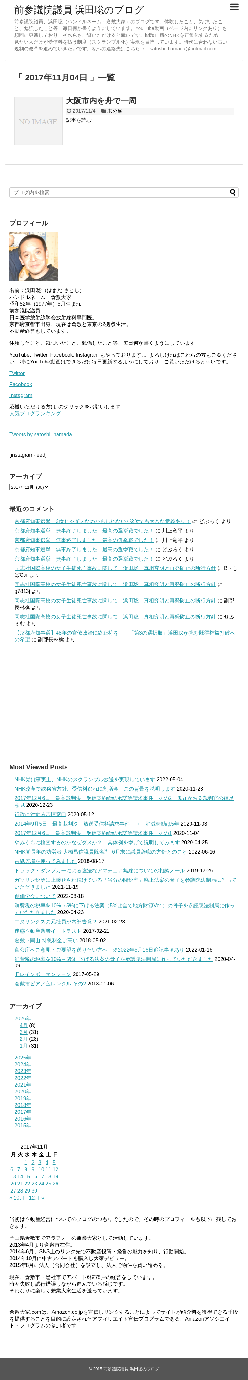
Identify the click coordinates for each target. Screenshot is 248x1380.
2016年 (23, 1119)
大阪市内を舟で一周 (101, 100)
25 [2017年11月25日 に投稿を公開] (48, 1183)
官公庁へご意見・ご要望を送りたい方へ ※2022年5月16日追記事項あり (99, 950)
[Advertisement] (124, 703)
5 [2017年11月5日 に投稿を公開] (54, 1162)
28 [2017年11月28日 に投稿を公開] (20, 1191)
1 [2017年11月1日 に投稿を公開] (26, 1162)
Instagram (20, 395)
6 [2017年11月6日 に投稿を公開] (11, 1169)
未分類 (115, 111)
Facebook (20, 384)
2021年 (23, 1085)
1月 (24, 1045)
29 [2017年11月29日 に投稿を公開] (27, 1191)
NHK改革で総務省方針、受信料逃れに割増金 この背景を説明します (95, 789)
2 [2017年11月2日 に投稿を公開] (32, 1162)
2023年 (23, 1071)
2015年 (23, 1125)
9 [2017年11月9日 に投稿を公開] (32, 1169)
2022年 (23, 1078)
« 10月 (17, 1198)
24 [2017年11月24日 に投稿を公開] (41, 1183)
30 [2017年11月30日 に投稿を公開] (34, 1191)
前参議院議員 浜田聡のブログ (79, 10)
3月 (24, 1032)
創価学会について (35, 896)
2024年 (23, 1064)
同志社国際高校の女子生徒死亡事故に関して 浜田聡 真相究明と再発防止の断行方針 (115, 568)
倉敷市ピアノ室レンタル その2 (50, 983)
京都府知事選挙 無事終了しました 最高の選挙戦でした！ (84, 530)
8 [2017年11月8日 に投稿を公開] (26, 1169)
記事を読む (79, 120)
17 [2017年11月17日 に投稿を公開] (41, 1176)
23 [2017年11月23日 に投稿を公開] (34, 1183)
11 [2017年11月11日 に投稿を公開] (48, 1169)
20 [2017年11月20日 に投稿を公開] (13, 1183)
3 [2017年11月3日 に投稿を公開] (39, 1162)
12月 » (36, 1198)
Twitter (17, 373)
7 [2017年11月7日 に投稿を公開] (18, 1169)
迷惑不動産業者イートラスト (48, 931)
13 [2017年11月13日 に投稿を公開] (13, 1176)
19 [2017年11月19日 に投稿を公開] (55, 1176)
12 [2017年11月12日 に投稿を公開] (55, 1169)
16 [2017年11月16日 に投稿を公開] (34, 1176)
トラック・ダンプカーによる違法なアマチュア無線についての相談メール (100, 870)
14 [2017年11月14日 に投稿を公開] (20, 1176)
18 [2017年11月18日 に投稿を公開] (48, 1176)
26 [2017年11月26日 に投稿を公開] (55, 1183)
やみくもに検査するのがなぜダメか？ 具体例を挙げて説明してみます (97, 842)
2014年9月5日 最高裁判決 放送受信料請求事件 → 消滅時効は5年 (97, 824)
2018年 (23, 1105)
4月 (24, 1025)
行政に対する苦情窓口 (40, 814)
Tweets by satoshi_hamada (40, 434)
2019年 (23, 1098)
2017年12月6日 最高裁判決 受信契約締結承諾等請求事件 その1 (93, 833)
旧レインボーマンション (43, 974)
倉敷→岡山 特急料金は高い (46, 940)
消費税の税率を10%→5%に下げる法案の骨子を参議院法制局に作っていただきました (114, 959)
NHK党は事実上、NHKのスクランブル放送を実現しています (85, 779)
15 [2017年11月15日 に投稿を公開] (27, 1176)
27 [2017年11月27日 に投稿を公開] (13, 1191)
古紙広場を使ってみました (46, 861)
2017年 (23, 1112)
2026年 (23, 1018)
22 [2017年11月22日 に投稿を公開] (27, 1183)
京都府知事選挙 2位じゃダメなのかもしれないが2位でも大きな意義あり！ (103, 521)
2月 (24, 1039)
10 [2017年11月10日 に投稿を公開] (41, 1169)
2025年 (23, 1057)
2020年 (23, 1091)
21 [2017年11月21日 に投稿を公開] (20, 1183)
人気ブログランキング (35, 413)
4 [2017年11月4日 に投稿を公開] (47, 1162)
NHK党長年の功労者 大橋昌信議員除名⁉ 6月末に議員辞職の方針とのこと (101, 852)
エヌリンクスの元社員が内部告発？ (56, 921)
